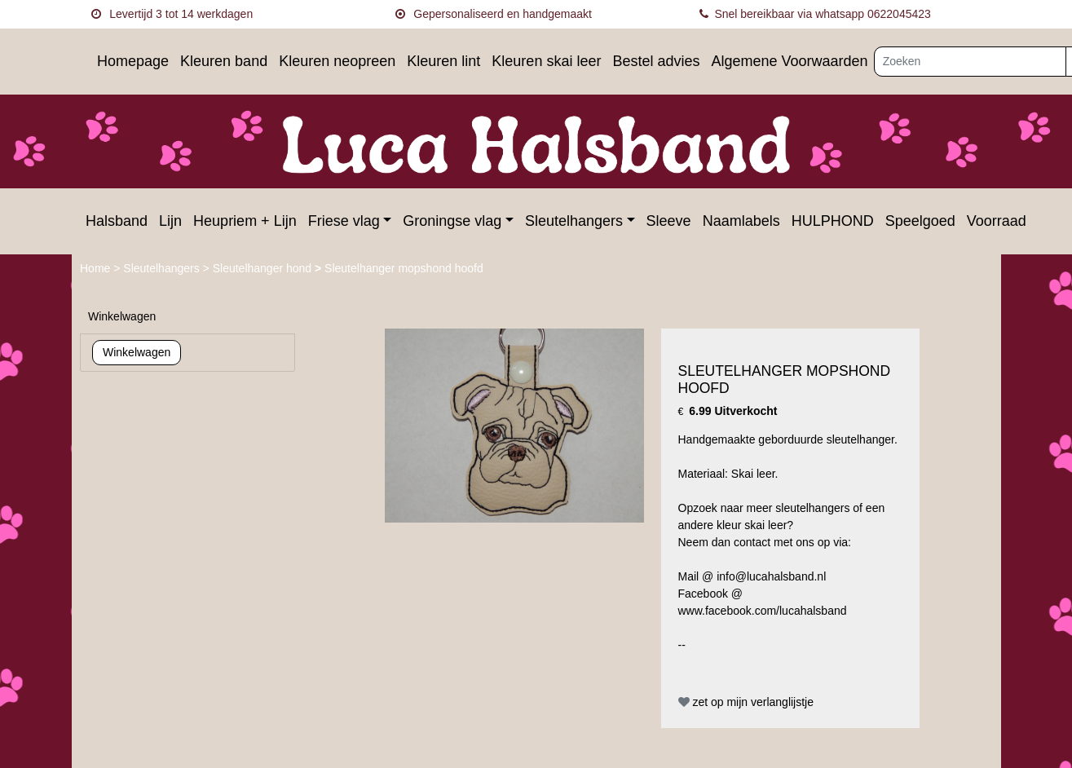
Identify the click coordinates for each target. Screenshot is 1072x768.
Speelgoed (920, 221)
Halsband (117, 221)
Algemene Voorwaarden (789, 61)
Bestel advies (655, 61)
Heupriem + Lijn (245, 221)
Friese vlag (344, 221)
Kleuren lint (443, 61)
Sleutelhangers (574, 221)
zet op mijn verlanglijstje (746, 701)
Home (96, 268)
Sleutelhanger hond (264, 268)
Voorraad (996, 221)
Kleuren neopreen (337, 61)
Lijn (170, 221)
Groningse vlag (452, 221)
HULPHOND (833, 221)
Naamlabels (741, 221)
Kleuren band (223, 61)
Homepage (133, 61)
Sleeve (668, 221)
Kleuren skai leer (546, 61)
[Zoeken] (970, 61)
